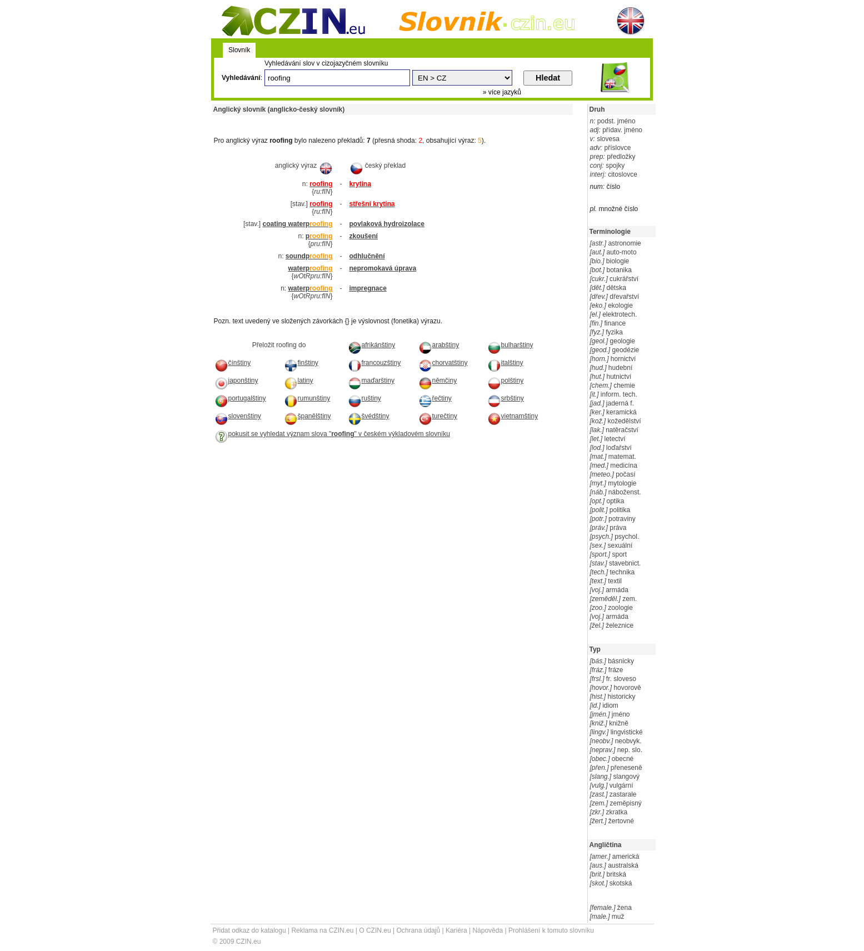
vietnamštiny (512, 416)
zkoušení (363, 236)
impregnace (368, 288)
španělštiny (307, 416)
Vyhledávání (241, 78)
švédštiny (368, 416)
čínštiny (232, 363)
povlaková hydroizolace (386, 224)
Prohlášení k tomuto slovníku (551, 930)
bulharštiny (510, 345)
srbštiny (505, 398)
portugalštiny (240, 398)
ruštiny (364, 398)
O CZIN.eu (375, 930)
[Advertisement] (342, 119)
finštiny (301, 363)
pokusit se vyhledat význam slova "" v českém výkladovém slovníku (332, 434)
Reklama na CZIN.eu (322, 930)
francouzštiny (374, 363)
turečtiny (437, 416)
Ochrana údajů (418, 930)
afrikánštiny (372, 345)
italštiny (505, 363)
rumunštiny (307, 398)
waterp (310, 268)
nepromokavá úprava (383, 268)
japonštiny (236, 380)
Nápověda (487, 930)
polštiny (505, 380)
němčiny (437, 380)
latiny (298, 380)
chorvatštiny (443, 363)
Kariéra (456, 930)
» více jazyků (502, 92)
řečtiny (435, 398)
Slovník (239, 50)
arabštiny (439, 345)
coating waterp (297, 224)
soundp (309, 256)
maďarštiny (371, 380)
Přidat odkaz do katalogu (249, 930)
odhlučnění (367, 256)
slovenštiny (237, 416)
